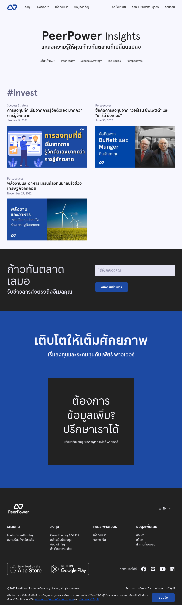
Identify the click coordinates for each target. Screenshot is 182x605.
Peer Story (68, 61)
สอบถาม (170, 7)
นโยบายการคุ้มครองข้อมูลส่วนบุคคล (54, 599)
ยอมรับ (163, 597)
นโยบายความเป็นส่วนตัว (138, 588)
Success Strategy (91, 61)
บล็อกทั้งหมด (47, 61)
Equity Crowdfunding (20, 535)
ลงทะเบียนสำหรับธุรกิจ (145, 7)
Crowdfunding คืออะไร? (64, 535)
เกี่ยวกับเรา (62, 7)
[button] (165, 508)
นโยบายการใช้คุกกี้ (165, 588)
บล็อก (139, 540)
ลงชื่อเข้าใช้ (119, 7)
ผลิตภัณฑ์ (43, 7)
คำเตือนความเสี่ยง (61, 549)
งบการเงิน (99, 540)
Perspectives (134, 61)
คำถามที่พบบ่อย (145, 544)
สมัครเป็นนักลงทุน (61, 540)
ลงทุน (28, 7)
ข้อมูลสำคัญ (81, 7)
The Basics (114, 61)
